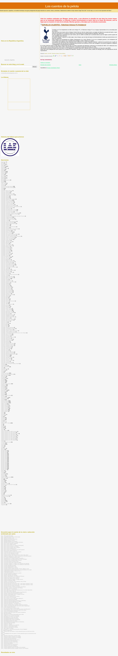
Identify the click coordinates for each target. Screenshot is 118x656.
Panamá (3, 474)
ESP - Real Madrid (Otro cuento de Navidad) (10, 619)
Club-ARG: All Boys (5, 192)
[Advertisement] (70, 16)
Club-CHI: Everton (5, 258)
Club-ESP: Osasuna (5, 285)
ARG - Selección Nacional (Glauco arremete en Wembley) (13, 600)
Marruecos (3, 448)
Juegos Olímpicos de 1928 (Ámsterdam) (9, 433)
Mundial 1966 (4, 457)
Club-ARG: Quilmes (5, 225)
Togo (2, 494)
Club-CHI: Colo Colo (5, 257)
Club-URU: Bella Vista (5, 348)
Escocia (2, 392)
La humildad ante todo (6, 442)
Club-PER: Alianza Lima (6, 334)
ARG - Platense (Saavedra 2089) (8, 580)
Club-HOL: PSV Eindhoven (7, 304)
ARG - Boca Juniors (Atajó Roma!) (8, 544)
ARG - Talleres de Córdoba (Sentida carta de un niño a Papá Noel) (15, 605)
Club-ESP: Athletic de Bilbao (7, 276)
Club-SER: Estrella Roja (6, 346)
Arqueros (3, 172)
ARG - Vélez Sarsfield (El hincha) (8, 606)
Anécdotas (3, 166)
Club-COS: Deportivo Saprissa (7, 270)
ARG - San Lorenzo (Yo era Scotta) (8, 597)
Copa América (4, 365)
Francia (2, 399)
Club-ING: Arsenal (5, 305)
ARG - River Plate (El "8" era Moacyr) (9, 588)
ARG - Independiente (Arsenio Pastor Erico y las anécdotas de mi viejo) (16, 569)
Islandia (2, 426)
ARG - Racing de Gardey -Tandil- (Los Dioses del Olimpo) (13, 586)
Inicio (80, 64)
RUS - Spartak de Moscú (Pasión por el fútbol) (11, 637)
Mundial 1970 (4, 459)
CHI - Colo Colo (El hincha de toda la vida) (10, 608)
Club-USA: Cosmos (5, 361)
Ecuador (3, 377)
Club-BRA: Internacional (6, 253)
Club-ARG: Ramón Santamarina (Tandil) (9, 228)
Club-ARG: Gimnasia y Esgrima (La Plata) (10, 212)
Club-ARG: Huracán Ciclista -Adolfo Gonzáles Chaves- (12, 216)
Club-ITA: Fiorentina (5, 321)
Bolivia (2, 178)
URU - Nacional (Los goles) (7, 643)
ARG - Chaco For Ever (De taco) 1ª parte (10, 552)
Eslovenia (3, 393)
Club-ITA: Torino (4, 326)
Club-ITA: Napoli (4, 325)
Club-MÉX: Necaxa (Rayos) (7, 329)
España (2, 394)
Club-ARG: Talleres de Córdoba (8, 237)
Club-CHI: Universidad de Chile (7, 264)
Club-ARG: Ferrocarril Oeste (7, 211)
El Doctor (3, 381)
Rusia (2, 486)
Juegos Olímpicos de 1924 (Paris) (8, 432)
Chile (2, 188)
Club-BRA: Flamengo (5, 250)
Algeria (2, 165)
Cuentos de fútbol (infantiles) (7, 374)
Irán (2, 425)
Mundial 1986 (4, 463)
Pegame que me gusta (6, 477)
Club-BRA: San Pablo (5, 254)
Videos (2, 502)
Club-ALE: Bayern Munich (6, 190)
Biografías (3, 177)
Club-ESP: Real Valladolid (6, 291)
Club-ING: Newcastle (5, 313)
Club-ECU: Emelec (5, 273)
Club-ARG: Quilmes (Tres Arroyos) (8, 226)
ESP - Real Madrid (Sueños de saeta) (9, 620)
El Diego (3, 380)
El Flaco (3, 382)
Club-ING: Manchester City (7, 311)
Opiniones (3, 473)
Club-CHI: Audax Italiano (6, 256)
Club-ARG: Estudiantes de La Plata (8, 209)
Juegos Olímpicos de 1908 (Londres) (9, 431)
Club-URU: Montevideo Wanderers (8, 354)
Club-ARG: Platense (5, 224)
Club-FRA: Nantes (5, 299)
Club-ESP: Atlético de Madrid (7, 277)
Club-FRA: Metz (4, 297)
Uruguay (3, 500)
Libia (2, 447)
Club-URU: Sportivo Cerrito (7, 360)
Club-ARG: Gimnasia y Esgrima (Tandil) (9, 213)
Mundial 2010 (4, 469)
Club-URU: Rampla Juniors (7, 357)
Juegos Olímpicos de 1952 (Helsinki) (9, 435)
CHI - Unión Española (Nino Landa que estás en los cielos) (13, 610)
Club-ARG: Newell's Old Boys (7, 222)
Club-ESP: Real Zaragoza (6, 292)
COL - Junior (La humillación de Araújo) (9, 611)
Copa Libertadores (5, 366)
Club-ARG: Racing (5, 227)
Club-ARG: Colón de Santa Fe (7, 204)
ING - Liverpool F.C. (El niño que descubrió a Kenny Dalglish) (14, 629)
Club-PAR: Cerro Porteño (6, 333)
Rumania (3, 485)
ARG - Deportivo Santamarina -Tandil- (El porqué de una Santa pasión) (16, 556)
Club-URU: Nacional (5, 355)
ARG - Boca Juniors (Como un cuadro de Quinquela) (12, 545)
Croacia (2, 370)
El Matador (3, 385)
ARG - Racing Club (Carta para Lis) (8, 582)
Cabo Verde (3, 183)
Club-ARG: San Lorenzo (6, 233)
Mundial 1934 (4, 451)
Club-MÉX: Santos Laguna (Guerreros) (9, 330)
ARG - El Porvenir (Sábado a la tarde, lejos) (10, 557)
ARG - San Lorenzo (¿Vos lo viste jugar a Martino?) (12, 598)
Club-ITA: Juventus (5, 323)
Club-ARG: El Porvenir (6, 208)
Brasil (2, 181)
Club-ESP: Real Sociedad (6, 290)
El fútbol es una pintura (6, 383)
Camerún (3, 184)
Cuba (2, 372)
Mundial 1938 (4, 452)
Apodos (45, 53)
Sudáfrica (3, 490)
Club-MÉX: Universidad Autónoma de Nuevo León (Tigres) (13, 332)
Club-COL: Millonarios (5, 269)
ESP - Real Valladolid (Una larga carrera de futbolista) (12, 621)
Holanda (3, 417)
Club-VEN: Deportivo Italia (6, 362)
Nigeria (2, 470)
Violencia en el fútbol (5, 503)
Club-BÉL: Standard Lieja (6, 241)
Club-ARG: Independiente (6, 217)
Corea (2, 367)
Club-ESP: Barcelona (5, 278)
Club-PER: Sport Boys (6, 338)
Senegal (3, 487)
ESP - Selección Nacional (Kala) (8, 622)
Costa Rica (3, 369)
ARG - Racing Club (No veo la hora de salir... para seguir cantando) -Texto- (17, 583)
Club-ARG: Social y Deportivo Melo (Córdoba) (11, 236)
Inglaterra (3, 421)
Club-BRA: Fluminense (6, 251)
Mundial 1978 (4, 461)
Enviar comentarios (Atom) (53, 67)
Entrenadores (4, 390)
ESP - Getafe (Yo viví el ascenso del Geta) (10, 615)
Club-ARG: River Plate (6, 230)
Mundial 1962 (4, 456)
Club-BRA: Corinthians (6, 247)
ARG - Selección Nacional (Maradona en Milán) (11, 601)
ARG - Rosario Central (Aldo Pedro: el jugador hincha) (12, 594)
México (2, 449)
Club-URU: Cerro (4, 349)
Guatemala (3, 414)
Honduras (3, 418)
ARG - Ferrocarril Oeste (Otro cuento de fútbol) (11, 562)
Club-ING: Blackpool (5, 306)
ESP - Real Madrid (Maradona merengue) (10, 618)
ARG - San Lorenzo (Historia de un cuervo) (10, 596)
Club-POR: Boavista (5, 342)
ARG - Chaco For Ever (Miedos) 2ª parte (9, 553)
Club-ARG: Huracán (5, 215)
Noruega (3, 471)
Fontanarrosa (4, 398)
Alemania (3, 164)
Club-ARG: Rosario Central (7, 232)
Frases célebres (4, 400)
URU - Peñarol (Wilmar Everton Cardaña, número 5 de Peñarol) (14, 648)
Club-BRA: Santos (5, 255)
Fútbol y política (4, 410)
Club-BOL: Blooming (5, 242)
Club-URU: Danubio (5, 350)
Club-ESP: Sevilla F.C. (6, 293)
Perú (2, 479)
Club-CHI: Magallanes (5, 259)
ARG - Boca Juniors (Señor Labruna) (9, 550)
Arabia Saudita (4, 168)
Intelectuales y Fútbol (5, 422)
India (2, 420)
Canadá (2, 185)
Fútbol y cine (3, 403)
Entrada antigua (113, 64)
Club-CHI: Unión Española (6, 262)
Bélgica (2, 176)
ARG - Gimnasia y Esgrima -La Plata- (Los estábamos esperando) (15, 564)
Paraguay (3, 476)
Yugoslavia (3, 504)
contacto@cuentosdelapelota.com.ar (9, 73)
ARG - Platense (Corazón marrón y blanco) (10, 577)
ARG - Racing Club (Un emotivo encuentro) (10, 585)
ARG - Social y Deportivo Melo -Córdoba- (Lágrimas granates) (14, 604)
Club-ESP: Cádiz (4, 279)
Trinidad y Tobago (5, 496)
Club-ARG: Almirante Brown (7, 193)
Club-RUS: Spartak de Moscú (7, 345)
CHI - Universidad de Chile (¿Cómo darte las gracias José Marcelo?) (15, 609)
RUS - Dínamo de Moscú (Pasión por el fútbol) (11, 636)
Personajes (3, 478)
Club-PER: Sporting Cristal (6, 339)
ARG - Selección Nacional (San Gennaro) (10, 602)
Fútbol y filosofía (4, 404)
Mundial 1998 (4, 466)
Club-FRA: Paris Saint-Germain (7, 300)
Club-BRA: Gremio (5, 252)
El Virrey (3, 389)
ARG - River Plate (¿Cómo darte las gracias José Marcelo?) (14, 592)
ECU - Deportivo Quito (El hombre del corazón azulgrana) (13, 612)
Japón (2, 429)
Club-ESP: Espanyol (5, 282)
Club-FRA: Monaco (5, 298)
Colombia (3, 364)
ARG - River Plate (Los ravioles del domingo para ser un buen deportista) (16, 589)
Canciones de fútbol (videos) (7, 187)
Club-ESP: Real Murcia (6, 288)
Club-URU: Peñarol (5, 356)
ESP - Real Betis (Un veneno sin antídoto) (10, 616)
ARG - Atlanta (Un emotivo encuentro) (9, 539)
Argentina (3, 171)
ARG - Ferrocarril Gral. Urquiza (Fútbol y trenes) (11, 560)
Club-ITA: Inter (4, 322)
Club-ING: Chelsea (5, 307)
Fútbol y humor (4, 407)
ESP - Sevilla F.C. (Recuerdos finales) (9, 626)
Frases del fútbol (4, 401)
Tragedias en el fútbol (5, 495)
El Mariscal (3, 384)
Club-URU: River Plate (6, 358)
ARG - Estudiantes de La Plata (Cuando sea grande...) (12, 558)
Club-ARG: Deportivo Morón (7, 207)
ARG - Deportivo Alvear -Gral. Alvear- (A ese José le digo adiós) (14, 554)
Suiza (2, 493)
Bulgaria (3, 182)
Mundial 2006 (4, 468)
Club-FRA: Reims (5, 302)
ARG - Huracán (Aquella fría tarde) (8, 565)
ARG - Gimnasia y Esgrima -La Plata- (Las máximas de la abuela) (15, 563)
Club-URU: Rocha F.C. (6, 359)
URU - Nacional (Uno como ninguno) (9, 645)
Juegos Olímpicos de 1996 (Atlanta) (8, 439)
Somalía (3, 489)
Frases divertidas (4, 402)
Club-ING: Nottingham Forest (7, 314)
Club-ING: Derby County (6, 308)
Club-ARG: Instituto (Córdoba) (7, 218)
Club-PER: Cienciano (5, 335)
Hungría (3, 419)
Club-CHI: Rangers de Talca (7, 260)
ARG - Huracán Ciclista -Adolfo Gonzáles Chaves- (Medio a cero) (15, 568)
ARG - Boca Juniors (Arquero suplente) (9, 543)
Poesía (2, 480)
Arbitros (2, 169)
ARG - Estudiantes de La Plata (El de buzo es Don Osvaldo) (14, 559)
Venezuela (3, 501)
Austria (2, 174)
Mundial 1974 (4, 460)
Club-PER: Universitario (6, 340)
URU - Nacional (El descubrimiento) (8, 638)
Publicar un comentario (45, 62)
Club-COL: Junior (5, 268)
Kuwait (2, 441)
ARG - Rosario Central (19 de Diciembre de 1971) (11, 593)
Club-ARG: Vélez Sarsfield (6, 239)
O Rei (2, 472)
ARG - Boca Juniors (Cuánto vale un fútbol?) (10, 547)
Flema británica (62, 53)
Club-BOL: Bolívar (5, 243)
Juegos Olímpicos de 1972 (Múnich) (8, 437)
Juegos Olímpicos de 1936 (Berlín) (8, 434)
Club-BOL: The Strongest (6, 244)
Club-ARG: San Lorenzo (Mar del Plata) (9, 234)
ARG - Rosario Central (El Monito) (8, 595)
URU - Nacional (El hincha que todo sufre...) (10, 639)
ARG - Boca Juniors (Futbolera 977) (8, 548)
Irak (2, 424)
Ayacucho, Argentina (10, 60)
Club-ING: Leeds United (6, 309)
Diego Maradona (4, 375)
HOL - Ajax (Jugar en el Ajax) (7, 628)
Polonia (2, 481)
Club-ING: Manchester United (7, 312)
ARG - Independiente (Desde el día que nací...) (11, 570)
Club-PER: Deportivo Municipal (7, 337)
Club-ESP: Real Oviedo (6, 289)
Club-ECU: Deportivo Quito (7, 272)
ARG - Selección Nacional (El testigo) (9, 599)
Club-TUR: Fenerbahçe (6, 347)
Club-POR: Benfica (5, 341)
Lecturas (3, 444)
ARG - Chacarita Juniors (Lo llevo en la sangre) (11, 551)
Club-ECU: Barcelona (5, 271)
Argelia (2, 170)
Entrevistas (3, 391)
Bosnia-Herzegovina (5, 180)
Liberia (2, 446)
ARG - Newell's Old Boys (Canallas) (8, 574)
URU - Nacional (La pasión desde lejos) (9, 641)
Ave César (3, 175)
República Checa (4, 483)
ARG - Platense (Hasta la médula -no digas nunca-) (12, 579)
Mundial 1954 (4, 454)
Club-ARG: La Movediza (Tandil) (8, 219)
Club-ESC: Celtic (4, 275)
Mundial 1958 (4, 455)
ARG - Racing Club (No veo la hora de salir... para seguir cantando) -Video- (17, 584)
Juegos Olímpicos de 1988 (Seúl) (8, 438)
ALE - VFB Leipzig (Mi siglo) (7, 535)
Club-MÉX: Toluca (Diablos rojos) (8, 331)
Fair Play (3, 396)
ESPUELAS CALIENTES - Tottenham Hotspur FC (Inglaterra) (64, 25)
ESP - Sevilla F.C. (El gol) (6, 623)
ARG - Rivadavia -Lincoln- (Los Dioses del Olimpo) (12, 587)
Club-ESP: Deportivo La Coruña (8, 281)
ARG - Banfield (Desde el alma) (8, 540)
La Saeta (3, 443)
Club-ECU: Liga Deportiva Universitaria (9, 274)
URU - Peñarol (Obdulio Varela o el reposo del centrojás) (13, 647)
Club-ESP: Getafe (5, 284)
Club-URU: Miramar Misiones (7, 352)
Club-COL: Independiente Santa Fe (8, 267)
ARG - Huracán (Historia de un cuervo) (9, 567)
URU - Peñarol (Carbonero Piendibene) (9, 646)
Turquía (2, 498)
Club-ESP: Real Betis (5, 286)
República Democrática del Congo (8, 484)
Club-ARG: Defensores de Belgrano (8, 205)
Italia (2, 427)
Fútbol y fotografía (5, 406)
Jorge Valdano (4, 430)
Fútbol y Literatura (5, 408)
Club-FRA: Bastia (5, 296)
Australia (3, 173)
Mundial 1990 (4, 464)
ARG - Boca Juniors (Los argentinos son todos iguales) (13, 549)
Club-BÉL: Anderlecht (5, 240)
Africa (2, 163)
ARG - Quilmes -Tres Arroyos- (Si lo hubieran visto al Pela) (13, 581)
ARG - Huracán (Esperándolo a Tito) (9, 566)
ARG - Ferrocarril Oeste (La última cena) (9, 561)
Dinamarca (3, 376)
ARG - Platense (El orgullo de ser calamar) (10, 578)
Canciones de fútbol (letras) (7, 186)
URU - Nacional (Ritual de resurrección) (9, 644)
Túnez (2, 497)
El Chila (2, 379)
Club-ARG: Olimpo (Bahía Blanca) (8, 223)
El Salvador (3, 387)
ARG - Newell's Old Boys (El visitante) (9, 575)
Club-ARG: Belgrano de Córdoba (8, 199)
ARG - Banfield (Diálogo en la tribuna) (9, 541)
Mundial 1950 (4, 453)
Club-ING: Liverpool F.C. (6, 310)
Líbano (2, 445)
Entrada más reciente (45, 64)
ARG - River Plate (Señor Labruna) (8, 591)
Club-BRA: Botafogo (5, 246)
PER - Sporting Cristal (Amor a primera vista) (10, 635)
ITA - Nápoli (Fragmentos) (6, 630)
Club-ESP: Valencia (5, 295)
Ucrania (2, 499)
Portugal (3, 482)
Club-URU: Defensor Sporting (7, 351)
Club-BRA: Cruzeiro (5, 248)
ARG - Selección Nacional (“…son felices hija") (11, 603)
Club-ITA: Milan (4, 324)
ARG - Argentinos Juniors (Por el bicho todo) (10, 536)
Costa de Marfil (4, 368)
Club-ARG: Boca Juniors (6, 200)
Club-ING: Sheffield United (6, 315)
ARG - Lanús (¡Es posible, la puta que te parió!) (11, 572)
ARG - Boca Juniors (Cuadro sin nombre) (10, 546)
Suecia (2, 491)
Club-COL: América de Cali (7, 265)
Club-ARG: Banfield (5, 198)
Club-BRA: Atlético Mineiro (6, 245)
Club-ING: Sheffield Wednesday (8, 316)
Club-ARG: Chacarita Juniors (7, 202)
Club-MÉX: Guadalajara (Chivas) (8, 328)
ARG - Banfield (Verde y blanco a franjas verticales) (12, 542)
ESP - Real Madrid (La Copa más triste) (9, 617)
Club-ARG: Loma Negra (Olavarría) (8, 221)
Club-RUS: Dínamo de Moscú (7, 344)
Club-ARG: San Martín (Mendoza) (8, 235)
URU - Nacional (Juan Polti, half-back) (9, 640)
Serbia (2, 488)
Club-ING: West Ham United (7, 320)
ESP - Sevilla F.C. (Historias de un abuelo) (10, 624)
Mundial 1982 (4, 462)
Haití (2, 416)
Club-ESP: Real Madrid (6, 287)
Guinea (2, 415)
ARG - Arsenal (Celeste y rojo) (7, 537)
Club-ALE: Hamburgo (5, 191)
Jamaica (3, 428)
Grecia (2, 413)
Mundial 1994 (4, 465)
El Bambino (3, 378)
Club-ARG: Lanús (5, 220)
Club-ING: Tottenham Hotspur (53, 53)
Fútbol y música (4, 409)
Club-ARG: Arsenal (5, 195)
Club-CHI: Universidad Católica (7, 263)
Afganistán (3, 161)
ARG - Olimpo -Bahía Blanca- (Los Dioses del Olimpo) (12, 576)
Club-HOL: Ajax (4, 303)
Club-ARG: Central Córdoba (7, 201)
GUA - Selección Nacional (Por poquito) (9, 627)
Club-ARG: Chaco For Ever (7, 203)
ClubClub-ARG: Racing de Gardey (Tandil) (10, 363)
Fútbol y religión (4, 411)
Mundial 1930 (4, 450)
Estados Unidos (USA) (6, 395)
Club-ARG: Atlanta (5, 197)
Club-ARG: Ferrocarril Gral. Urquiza (8, 210)
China (2, 189)
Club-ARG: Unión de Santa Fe (7, 238)
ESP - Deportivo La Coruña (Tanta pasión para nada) (12, 614)
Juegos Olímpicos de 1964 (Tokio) (8, 436)
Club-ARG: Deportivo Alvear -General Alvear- (10, 206)
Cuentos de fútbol (5, 373)
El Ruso (2, 386)
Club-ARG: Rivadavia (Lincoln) (7, 229)
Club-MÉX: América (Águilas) (7, 327)
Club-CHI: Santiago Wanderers (7, 261)
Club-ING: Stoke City (5, 317)
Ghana (2, 412)
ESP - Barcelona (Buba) (6, 613)
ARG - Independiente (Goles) (7, 571)
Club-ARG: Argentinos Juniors (7, 194)
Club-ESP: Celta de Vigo (6, 280)
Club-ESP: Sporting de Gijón (7, 294)
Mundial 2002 (4, 467)
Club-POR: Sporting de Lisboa (7, 343)
